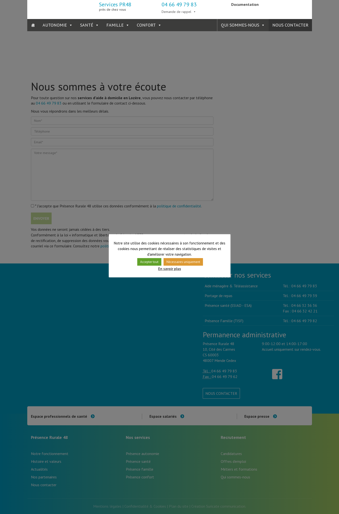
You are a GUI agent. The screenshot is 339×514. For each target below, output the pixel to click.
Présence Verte (288, 8)
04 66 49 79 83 (179, 4)
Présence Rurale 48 (51, 8)
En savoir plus (169, 268)
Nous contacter (290, 25)
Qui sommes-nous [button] (240, 25)
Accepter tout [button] (149, 262)
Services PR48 (115, 6)
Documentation (245, 4)
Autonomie (55, 25)
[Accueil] (33, 25)
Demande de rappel (176, 12)
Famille (115, 25)
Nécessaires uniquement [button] (183, 262)
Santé (86, 25)
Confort (146, 25)
